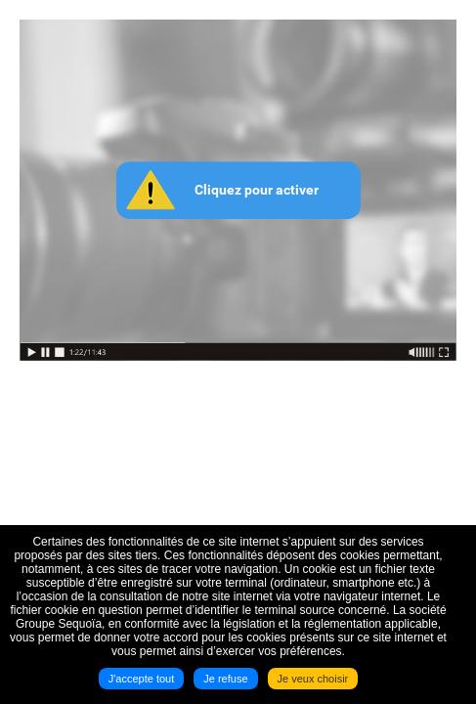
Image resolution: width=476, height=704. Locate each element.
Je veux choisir (313, 678)
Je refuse (225, 678)
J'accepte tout (141, 678)
